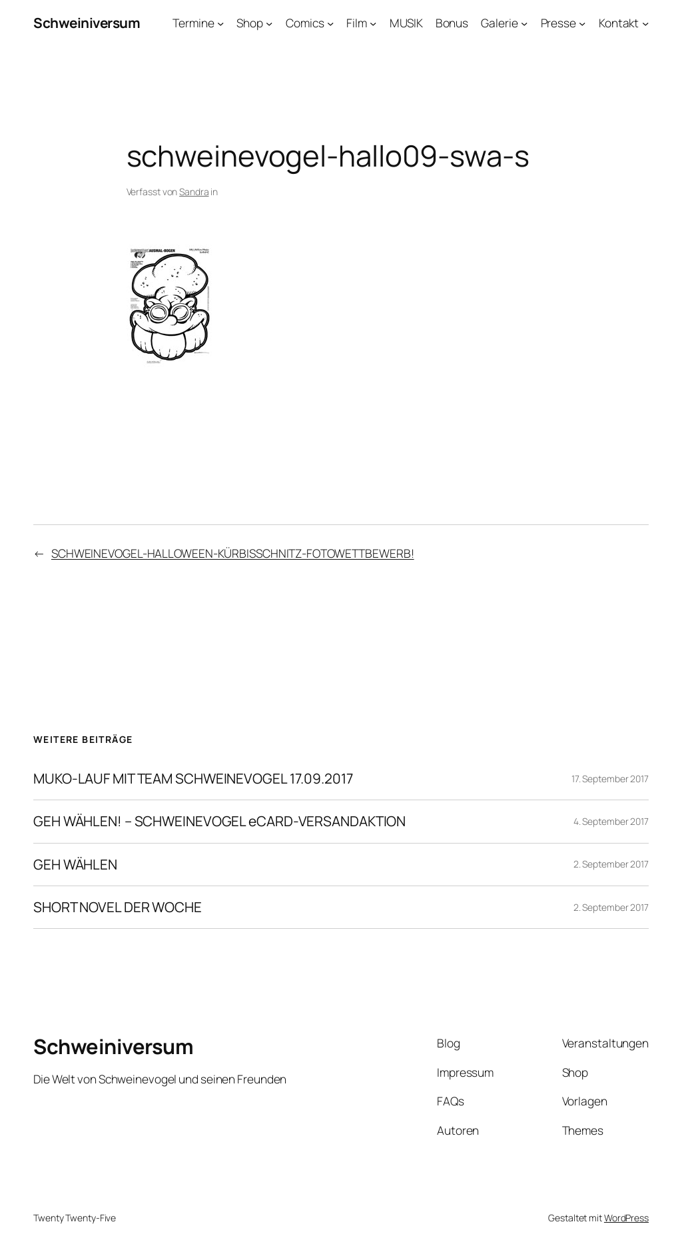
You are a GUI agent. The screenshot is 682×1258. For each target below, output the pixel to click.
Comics (305, 23)
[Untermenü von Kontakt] (645, 22)
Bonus (452, 23)
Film (356, 23)
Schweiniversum (86, 22)
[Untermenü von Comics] (330, 22)
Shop (249, 23)
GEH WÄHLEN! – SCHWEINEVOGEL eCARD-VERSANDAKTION (219, 821)
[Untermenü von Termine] (220, 22)
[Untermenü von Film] (373, 22)
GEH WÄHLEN (75, 864)
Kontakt (619, 23)
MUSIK (406, 23)
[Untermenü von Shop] (269, 22)
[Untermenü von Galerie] (524, 22)
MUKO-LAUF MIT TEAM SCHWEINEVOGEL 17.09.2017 (193, 778)
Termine (193, 23)
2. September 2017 (611, 864)
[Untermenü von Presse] (582, 22)
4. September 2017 (611, 821)
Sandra (193, 191)
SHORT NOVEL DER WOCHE (117, 907)
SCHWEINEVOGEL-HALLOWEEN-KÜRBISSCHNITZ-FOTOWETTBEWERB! (232, 553)
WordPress (626, 1217)
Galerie (499, 23)
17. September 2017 (610, 778)
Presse (558, 23)
